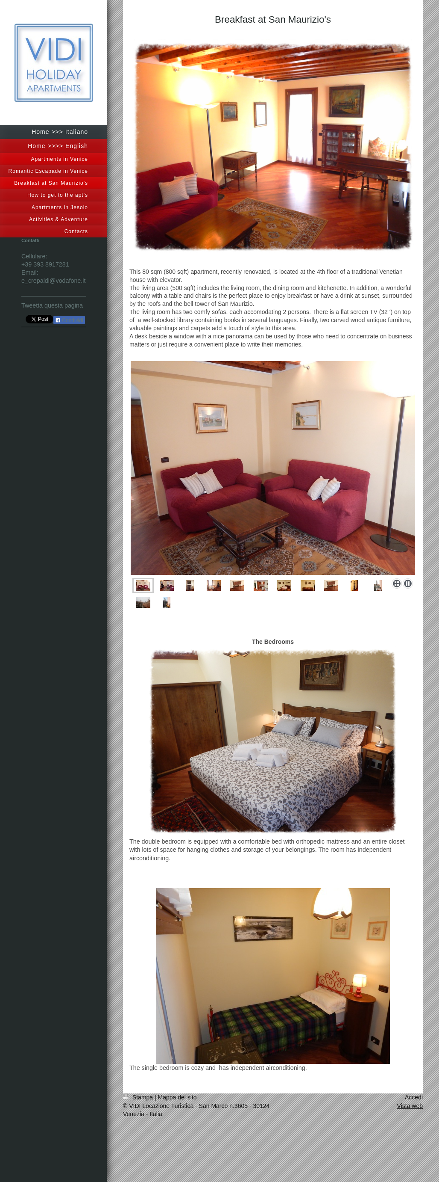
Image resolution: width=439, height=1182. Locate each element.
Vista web (410, 1105)
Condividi (69, 320)
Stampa (139, 1097)
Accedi (414, 1097)
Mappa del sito (177, 1097)
